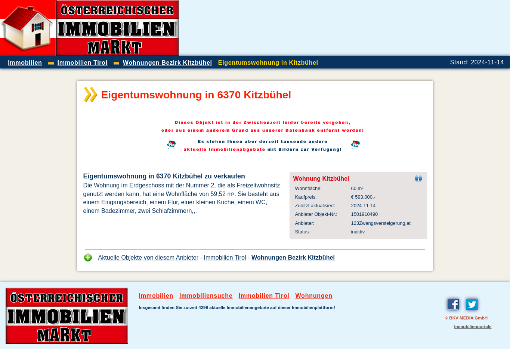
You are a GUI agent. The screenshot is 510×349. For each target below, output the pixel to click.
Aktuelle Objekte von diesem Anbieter (148, 257)
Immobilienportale (472, 326)
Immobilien (156, 296)
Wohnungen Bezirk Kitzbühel (293, 257)
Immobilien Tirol (225, 257)
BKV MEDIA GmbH (468, 317)
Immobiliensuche (206, 296)
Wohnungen (313, 296)
